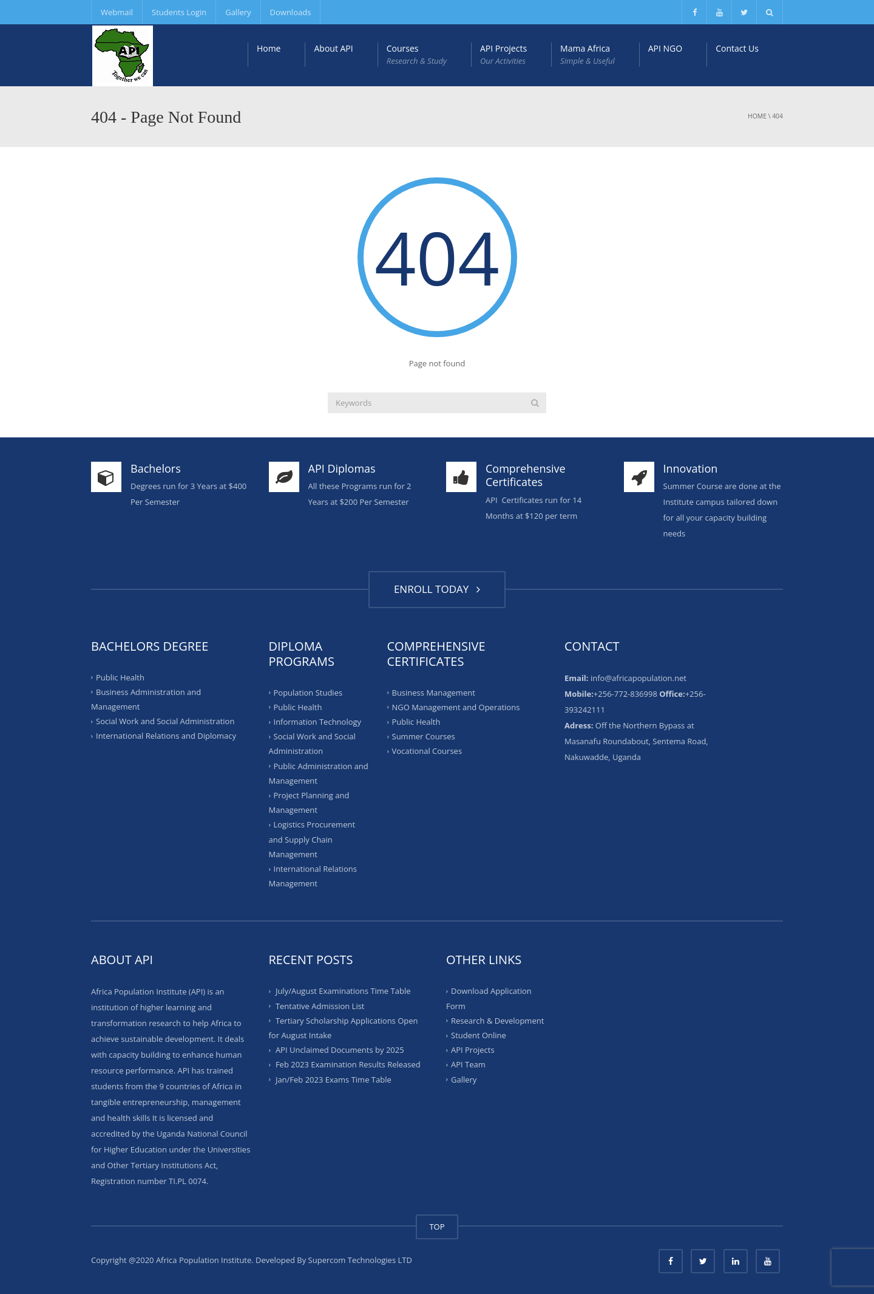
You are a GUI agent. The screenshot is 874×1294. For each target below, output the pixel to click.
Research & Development (497, 1020)
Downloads (290, 12)
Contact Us (737, 48)
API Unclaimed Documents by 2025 (340, 1049)
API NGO (665, 48)
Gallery (238, 12)
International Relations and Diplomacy (166, 735)
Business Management (433, 691)
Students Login (179, 12)
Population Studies (308, 691)
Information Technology (318, 721)
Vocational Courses (427, 750)
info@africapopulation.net (638, 678)
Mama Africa (587, 55)
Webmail (117, 12)
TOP (436, 1226)
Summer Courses (423, 736)
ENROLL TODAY (437, 589)
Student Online (478, 1035)
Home (269, 48)
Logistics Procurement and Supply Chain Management (312, 839)
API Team (468, 1064)
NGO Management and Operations (456, 707)
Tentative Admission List (320, 1005)
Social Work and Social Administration (165, 721)
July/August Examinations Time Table (343, 990)
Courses (417, 55)
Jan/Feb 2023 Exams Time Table (333, 1079)
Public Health (120, 676)
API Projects (503, 55)
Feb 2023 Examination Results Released (348, 1064)
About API (333, 48)
